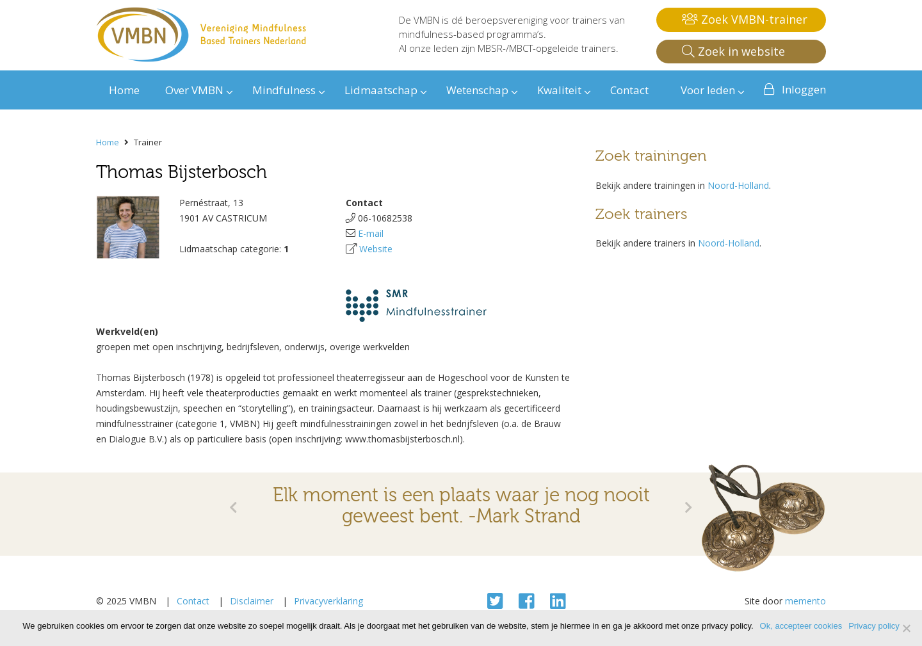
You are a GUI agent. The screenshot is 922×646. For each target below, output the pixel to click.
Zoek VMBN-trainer (744, 19)
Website (375, 249)
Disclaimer (251, 601)
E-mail (371, 233)
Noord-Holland (738, 185)
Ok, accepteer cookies (801, 626)
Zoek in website (733, 51)
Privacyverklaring (328, 601)
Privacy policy (873, 626)
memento (805, 601)
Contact (193, 601)
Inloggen (804, 89)
